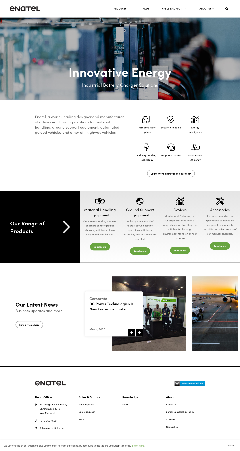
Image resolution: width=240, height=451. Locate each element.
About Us (207, 8)
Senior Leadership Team (180, 411)
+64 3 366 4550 (46, 420)
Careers (170, 419)
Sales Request (87, 411)
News (146, 8)
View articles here (29, 324)
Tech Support (86, 404)
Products (121, 8)
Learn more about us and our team (171, 173)
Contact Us (172, 426)
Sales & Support (174, 8)
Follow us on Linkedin (49, 428)
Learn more (138, 446)
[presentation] (131, 332)
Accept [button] (231, 446)
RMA (81, 419)
